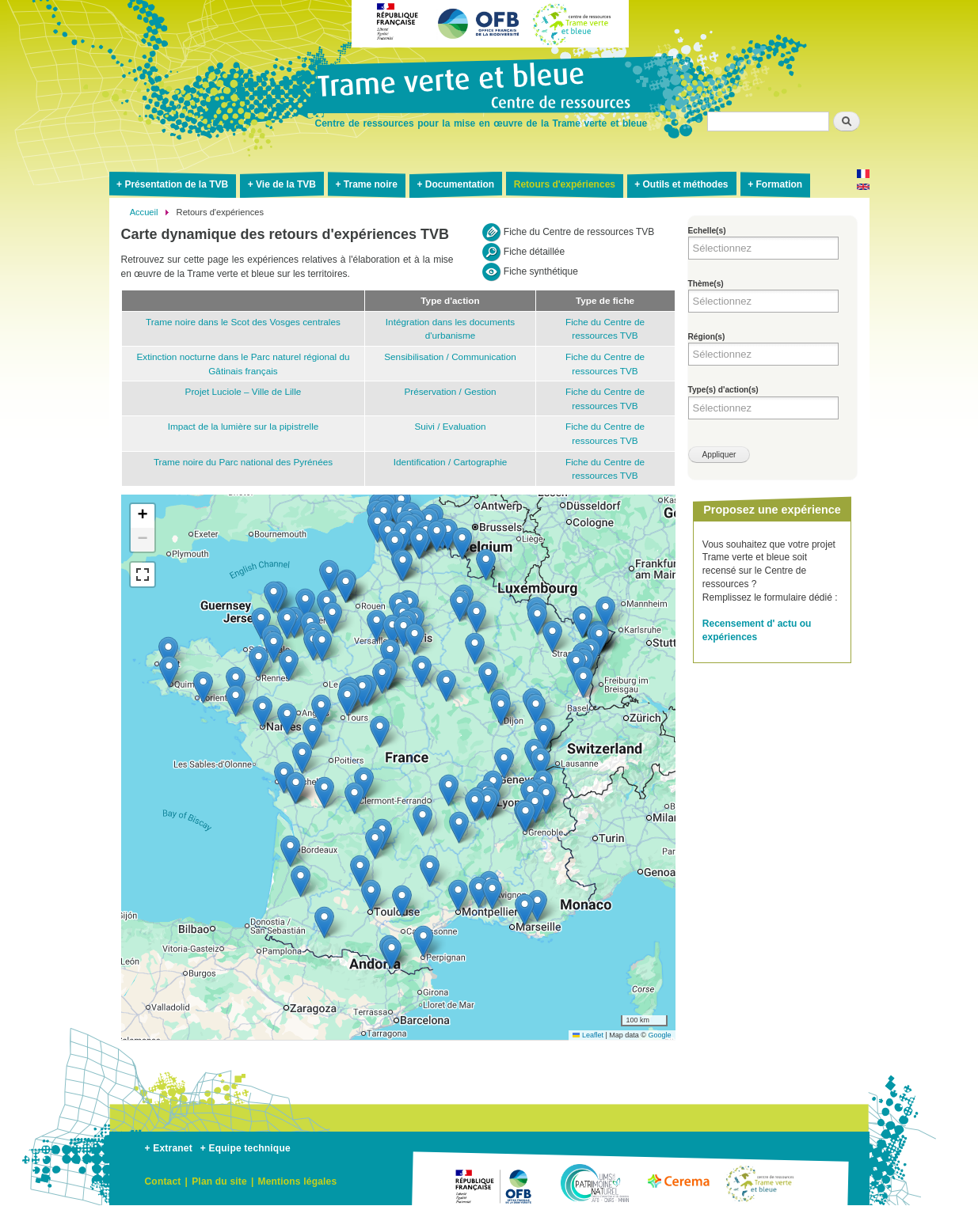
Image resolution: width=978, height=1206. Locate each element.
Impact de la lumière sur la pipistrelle (243, 426)
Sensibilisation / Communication (450, 356)
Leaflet (588, 1035)
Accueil (144, 212)
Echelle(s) (707, 230)
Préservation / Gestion (450, 391)
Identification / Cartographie (451, 462)
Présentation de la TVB (176, 184)
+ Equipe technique (245, 1148)
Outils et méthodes (686, 184)
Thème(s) (706, 283)
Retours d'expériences (564, 184)
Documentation (459, 184)
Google (659, 1035)
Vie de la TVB (286, 184)
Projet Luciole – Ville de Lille (243, 391)
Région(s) (706, 336)
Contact (163, 1181)
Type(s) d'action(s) (723, 389)
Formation (778, 184)
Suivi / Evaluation (449, 426)
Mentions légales (297, 1181)
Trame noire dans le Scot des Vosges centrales (243, 322)
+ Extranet (168, 1148)
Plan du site (219, 1181)
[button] (274, 647)
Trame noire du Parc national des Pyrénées (243, 462)
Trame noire (371, 184)
